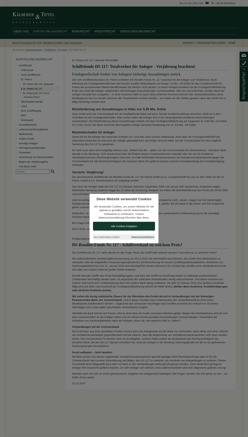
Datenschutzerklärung (142, 237)
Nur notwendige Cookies (107, 237)
